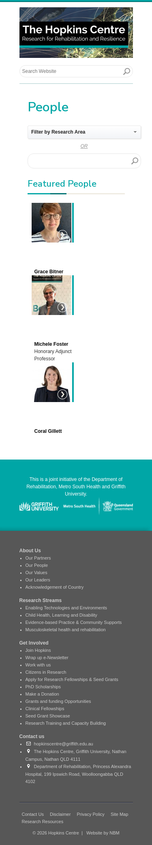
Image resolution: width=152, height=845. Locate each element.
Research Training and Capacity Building (66, 723)
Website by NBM (103, 832)
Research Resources (43, 821)
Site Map (119, 814)
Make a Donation (42, 694)
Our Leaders (38, 579)
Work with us (38, 664)
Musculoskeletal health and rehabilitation (66, 629)
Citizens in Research (46, 672)
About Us (30, 550)
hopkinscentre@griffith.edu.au (59, 743)
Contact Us (33, 814)
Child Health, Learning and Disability (61, 615)
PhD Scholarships (43, 686)
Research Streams (40, 600)
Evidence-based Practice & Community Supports (74, 622)
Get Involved (34, 643)
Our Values (36, 572)
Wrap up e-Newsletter (47, 657)
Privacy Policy (90, 814)
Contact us (32, 736)
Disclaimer (60, 814)
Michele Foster (51, 344)
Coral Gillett (48, 431)
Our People (37, 565)
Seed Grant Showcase (48, 715)
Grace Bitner (49, 272)
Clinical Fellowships (45, 708)
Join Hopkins (38, 650)
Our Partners (38, 558)
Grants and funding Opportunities (58, 701)
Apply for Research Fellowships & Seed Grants (72, 679)
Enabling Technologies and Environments (66, 607)
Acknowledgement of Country (55, 587)
